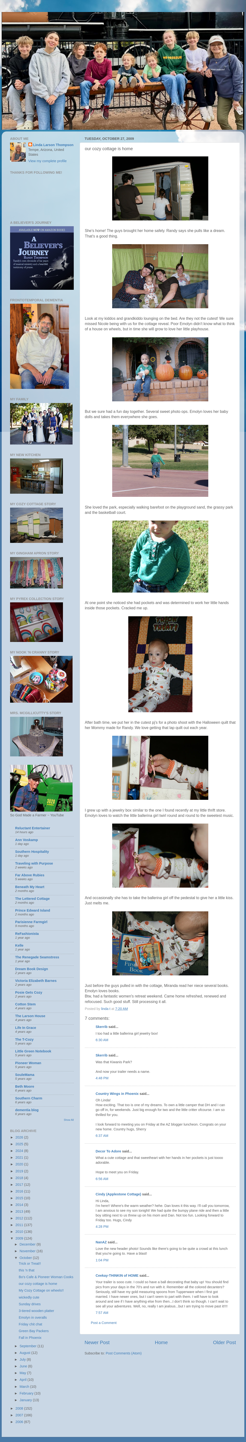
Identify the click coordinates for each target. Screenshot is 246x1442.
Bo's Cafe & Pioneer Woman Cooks (46, 1277)
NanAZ (101, 1242)
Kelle (19, 945)
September (28, 1346)
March (25, 1387)
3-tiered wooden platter (36, 1311)
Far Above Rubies (29, 875)
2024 (19, 1151)
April (24, 1380)
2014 (19, 1205)
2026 (19, 1137)
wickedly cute (29, 1297)
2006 (19, 1422)
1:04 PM (102, 1260)
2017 (19, 1185)
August (25, 1353)
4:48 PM (102, 1078)
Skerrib (102, 1027)
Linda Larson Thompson (53, 145)
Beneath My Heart (29, 887)
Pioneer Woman (28, 1063)
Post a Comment (104, 1323)
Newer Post (97, 1342)
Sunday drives (30, 1304)
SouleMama (24, 1075)
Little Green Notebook (33, 1051)
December (28, 1244)
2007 (19, 1415)
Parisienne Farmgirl (31, 922)
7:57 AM (102, 1313)
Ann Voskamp (26, 840)
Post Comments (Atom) (124, 1353)
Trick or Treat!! (30, 1263)
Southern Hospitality (32, 852)
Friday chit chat (30, 1324)
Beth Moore (24, 1086)
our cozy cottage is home (38, 1284)
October (26, 1258)
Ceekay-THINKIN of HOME (117, 1275)
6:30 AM (102, 1040)
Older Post (224, 1342)
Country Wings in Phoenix (117, 1094)
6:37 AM (102, 1136)
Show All (69, 1119)
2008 (19, 1408)
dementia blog (27, 1110)
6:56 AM (102, 1179)
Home (161, 1342)
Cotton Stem (25, 1004)
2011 (19, 1225)
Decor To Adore (108, 1151)
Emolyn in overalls (33, 1317)
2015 (19, 1198)
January (26, 1400)
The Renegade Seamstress (37, 957)
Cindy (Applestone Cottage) (118, 1194)
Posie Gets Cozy (28, 992)
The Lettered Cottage (32, 899)
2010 (19, 1232)
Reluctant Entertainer (32, 828)
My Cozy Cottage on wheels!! (41, 1290)
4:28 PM (102, 1226)
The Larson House (30, 1016)
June (24, 1366)
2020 (19, 1164)
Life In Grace (25, 1028)
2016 (19, 1191)
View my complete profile (47, 161)
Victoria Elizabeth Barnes (35, 981)
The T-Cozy (24, 1039)
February (27, 1393)
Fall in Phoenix (30, 1338)
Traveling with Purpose (34, 863)
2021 (19, 1157)
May (23, 1373)
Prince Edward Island (32, 910)
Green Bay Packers (34, 1331)
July (23, 1359)
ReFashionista (27, 934)
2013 (19, 1211)
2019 (19, 1171)
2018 (19, 1178)
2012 (19, 1218)
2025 (19, 1144)
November (28, 1251)
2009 (19, 1238)
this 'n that (26, 1270)
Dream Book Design (31, 969)
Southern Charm (28, 1098)
